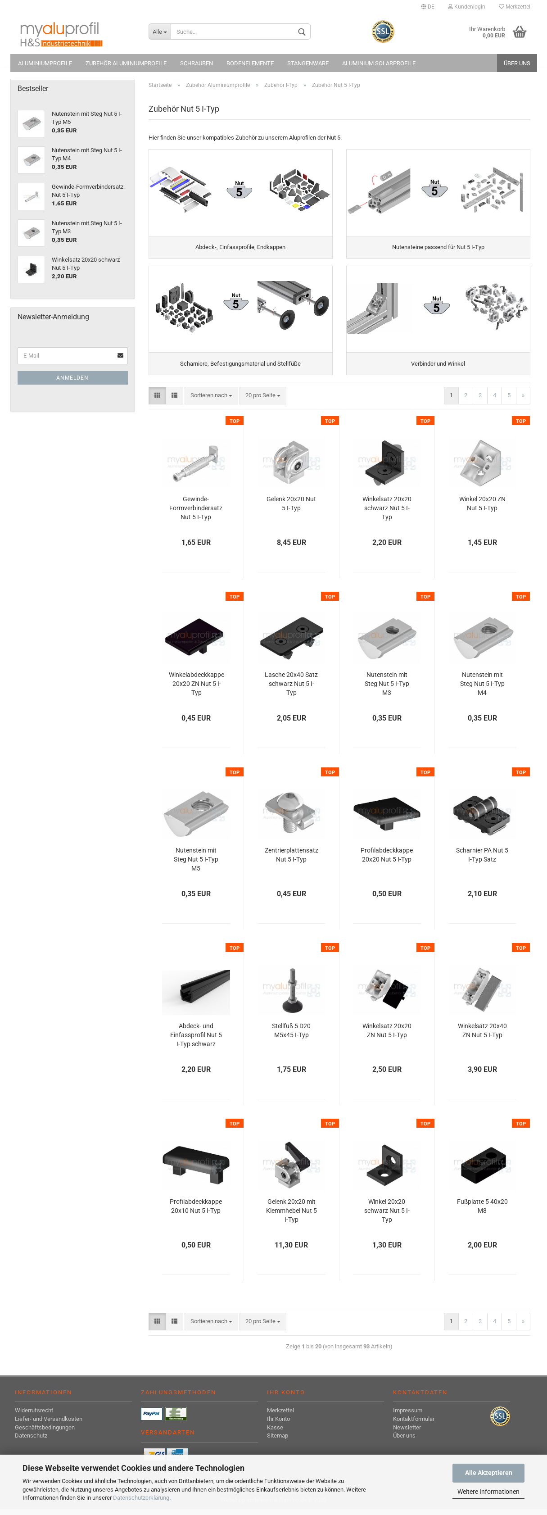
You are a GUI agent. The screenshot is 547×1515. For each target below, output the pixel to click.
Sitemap (277, 1441)
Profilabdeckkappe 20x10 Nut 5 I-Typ (196, 1212)
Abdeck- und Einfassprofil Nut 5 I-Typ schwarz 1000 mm (196, 1041)
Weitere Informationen (488, 1491)
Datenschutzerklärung (141, 1497)
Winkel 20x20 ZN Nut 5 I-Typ (482, 509)
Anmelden (72, 378)
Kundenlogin (466, 7)
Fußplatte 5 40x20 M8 (482, 1212)
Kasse (275, 1432)
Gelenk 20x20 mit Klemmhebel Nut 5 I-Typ (291, 1216)
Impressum (407, 1416)
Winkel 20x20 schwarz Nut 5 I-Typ (387, 1216)
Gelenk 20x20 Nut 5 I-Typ (291, 509)
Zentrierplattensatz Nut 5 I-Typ (291, 861)
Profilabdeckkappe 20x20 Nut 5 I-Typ (387, 861)
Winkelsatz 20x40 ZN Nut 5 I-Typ (482, 1036)
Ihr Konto (278, 1424)
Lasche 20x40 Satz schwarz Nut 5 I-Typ (291, 689)
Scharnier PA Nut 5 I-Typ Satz (482, 861)
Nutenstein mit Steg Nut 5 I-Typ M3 (387, 689)
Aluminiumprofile (45, 63)
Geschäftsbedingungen (45, 1432)
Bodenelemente (250, 63)
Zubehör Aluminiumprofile (126, 63)
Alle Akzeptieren (488, 1472)
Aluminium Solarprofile (379, 63)
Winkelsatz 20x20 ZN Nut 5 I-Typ (386, 1036)
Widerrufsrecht (34, 1416)
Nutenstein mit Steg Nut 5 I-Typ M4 (482, 689)
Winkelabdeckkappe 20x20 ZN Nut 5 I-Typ (196, 689)
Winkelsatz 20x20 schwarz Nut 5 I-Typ (386, 513)
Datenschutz (31, 1441)
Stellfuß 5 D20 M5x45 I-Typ (291, 1036)
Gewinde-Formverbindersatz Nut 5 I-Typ (195, 513)
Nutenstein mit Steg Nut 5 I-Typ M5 (196, 865)
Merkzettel (514, 7)
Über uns (517, 63)
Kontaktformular (413, 1424)
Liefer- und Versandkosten (48, 1424)
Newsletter (407, 1432)
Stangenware (308, 63)
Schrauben (196, 63)
